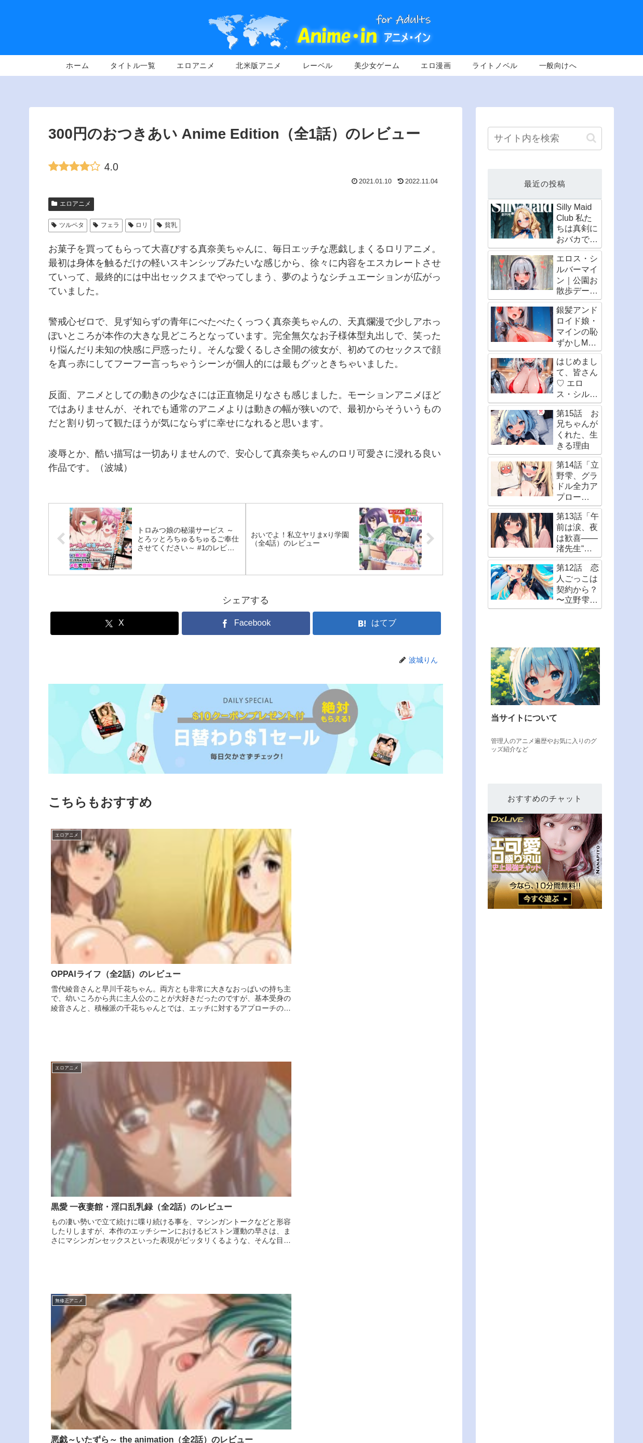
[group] (545, 702)
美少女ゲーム (491, 1398)
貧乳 (167, 225)
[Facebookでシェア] (246, 625)
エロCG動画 (584, 1398)
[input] (545, 138)
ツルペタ (67, 225)
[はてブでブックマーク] (377, 625)
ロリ (138, 225)
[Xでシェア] (114, 625)
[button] (591, 138)
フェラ (106, 225)
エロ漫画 (538, 1398)
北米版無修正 (437, 1398)
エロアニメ (71, 203)
